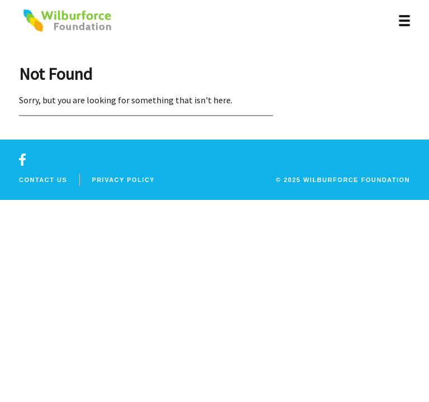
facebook (22, 160)
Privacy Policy (123, 179)
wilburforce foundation (356, 179)
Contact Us (43, 179)
